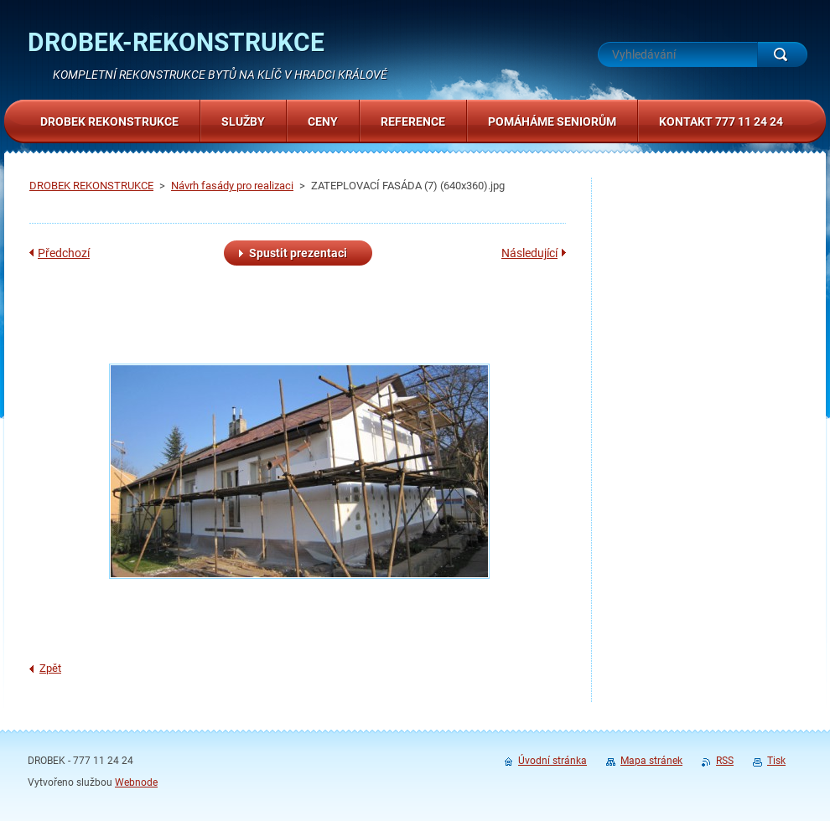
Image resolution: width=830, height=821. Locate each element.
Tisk (776, 761)
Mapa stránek (651, 761)
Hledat (782, 54)
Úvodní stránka (552, 761)
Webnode (136, 782)
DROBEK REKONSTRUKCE (91, 185)
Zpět (50, 668)
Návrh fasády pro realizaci (232, 185)
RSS (725, 761)
